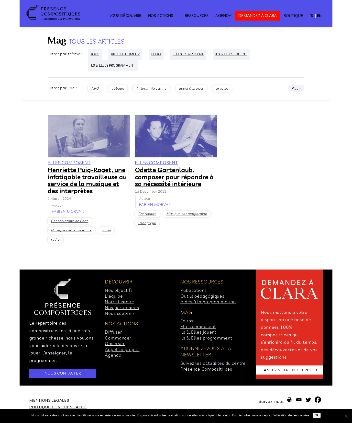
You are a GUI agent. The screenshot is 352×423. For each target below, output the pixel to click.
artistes (222, 88)
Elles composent (198, 326)
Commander (118, 338)
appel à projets (191, 88)
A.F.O (95, 88)
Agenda (223, 15)
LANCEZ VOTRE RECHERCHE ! (289, 369)
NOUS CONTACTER (62, 373)
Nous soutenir (120, 313)
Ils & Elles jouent (198, 332)
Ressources (197, 15)
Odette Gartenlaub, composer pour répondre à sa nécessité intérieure (174, 177)
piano (106, 230)
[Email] (299, 399)
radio (55, 239)
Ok (317, 415)
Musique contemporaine (71, 230)
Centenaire (147, 214)
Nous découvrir (125, 15)
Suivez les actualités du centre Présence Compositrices (213, 366)
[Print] (289, 399)
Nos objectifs (119, 290)
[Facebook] (318, 399)
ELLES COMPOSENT (188, 54)
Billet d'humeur (125, 54)
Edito (156, 54)
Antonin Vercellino (151, 88)
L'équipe (114, 296)
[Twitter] (308, 399)
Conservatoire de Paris (69, 221)
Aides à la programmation (208, 302)
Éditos (186, 321)
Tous (94, 54)
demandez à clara (257, 15)
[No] (345, 416)
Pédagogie (147, 223)
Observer (115, 343)
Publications (193, 290)
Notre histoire (119, 302)
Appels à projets (122, 349)
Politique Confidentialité (58, 406)
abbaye (117, 88)
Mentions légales (49, 400)
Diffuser (113, 332)
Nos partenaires (122, 307)
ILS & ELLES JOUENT (231, 54)
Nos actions (160, 15)
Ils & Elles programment (206, 338)
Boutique (293, 15)
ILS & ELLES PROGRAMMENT (112, 65)
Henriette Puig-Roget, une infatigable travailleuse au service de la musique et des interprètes (87, 180)
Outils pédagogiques (202, 296)
